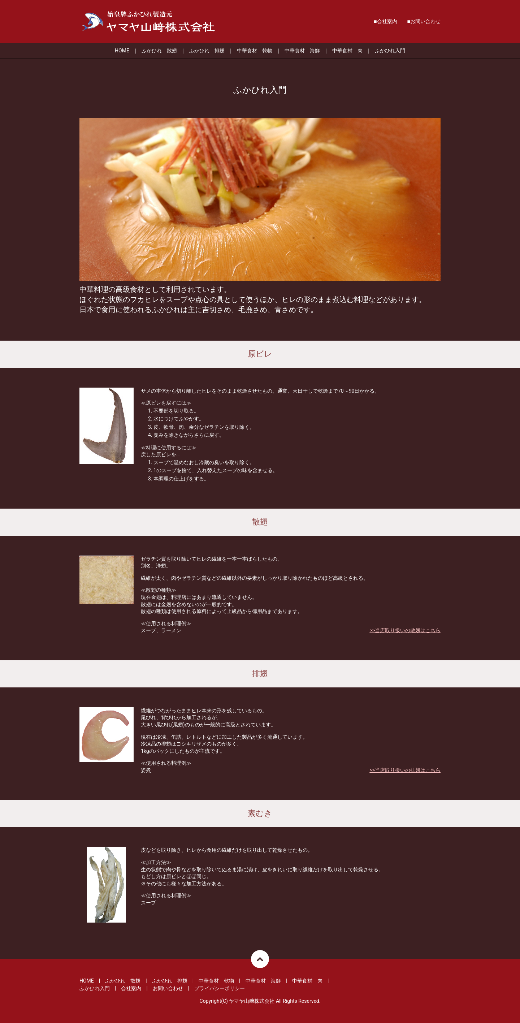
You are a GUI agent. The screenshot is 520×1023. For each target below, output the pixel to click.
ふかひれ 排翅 (207, 50)
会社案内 (387, 21)
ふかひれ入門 (390, 50)
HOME (122, 50)
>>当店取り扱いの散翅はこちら (405, 630)
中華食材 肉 (347, 50)
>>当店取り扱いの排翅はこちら (405, 770)
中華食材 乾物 (254, 50)
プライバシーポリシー (219, 988)
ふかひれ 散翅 (159, 50)
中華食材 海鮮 (302, 50)
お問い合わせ (425, 21)
